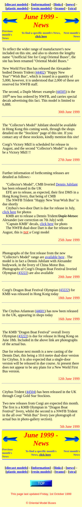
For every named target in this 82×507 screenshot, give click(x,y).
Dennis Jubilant (67, 184)
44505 (61, 92)
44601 (40, 311)
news (70, 4)
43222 (22, 273)
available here (55, 257)
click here (41, 36)
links (58, 4)
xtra (72, 8)
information (41, 4)
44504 (30, 392)
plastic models (17, 8)
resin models (41, 8)
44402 (40, 72)
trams (60, 8)
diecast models (16, 4)
